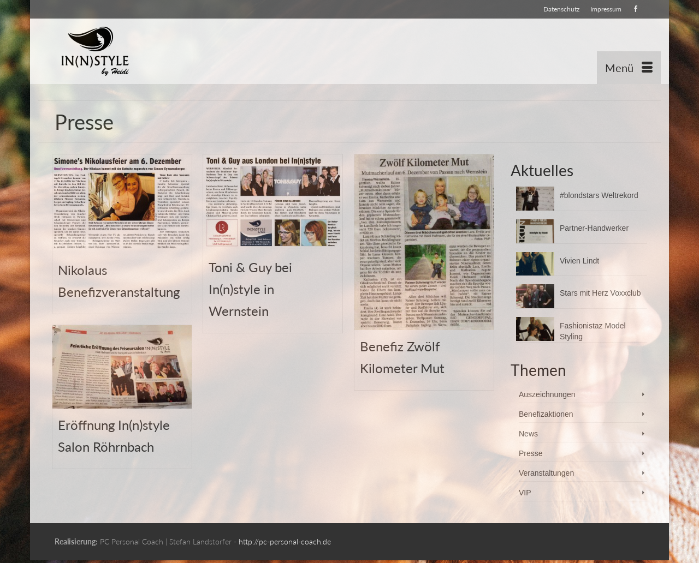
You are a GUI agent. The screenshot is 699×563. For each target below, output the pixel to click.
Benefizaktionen (546, 414)
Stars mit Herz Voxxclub (600, 293)
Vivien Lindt (579, 260)
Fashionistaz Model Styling (593, 331)
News (528, 433)
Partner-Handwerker (594, 228)
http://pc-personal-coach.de (285, 541)
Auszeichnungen (547, 394)
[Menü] (629, 67)
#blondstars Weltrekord (599, 195)
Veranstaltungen (546, 473)
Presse (531, 453)
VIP (525, 492)
